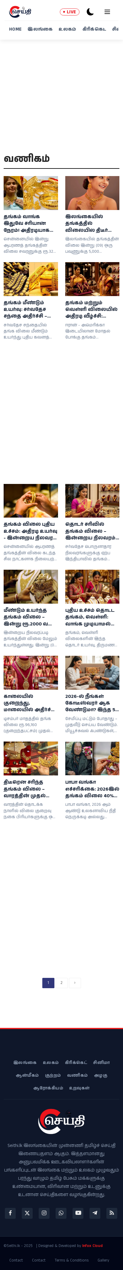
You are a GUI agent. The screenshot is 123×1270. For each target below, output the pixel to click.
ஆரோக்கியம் (48, 1088)
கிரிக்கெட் (94, 29)
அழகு (101, 1075)
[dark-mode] (90, 12)
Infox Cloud (92, 1246)
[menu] (107, 11)
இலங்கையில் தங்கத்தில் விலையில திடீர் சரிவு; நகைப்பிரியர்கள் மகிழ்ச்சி (87, 224)
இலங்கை (40, 29)
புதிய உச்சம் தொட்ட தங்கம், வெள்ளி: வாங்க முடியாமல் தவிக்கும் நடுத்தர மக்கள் (90, 617)
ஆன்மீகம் (27, 1075)
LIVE (69, 12)
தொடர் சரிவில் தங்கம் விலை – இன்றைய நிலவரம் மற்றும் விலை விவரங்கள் (90, 531)
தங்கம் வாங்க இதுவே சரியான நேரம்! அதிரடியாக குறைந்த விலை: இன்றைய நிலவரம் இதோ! (29, 224)
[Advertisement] (61, 100)
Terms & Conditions (72, 1260)
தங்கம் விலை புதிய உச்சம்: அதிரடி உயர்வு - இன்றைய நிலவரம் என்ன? (30, 531)
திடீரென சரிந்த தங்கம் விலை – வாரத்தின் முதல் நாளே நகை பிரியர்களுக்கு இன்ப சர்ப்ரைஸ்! (25, 789)
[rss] (111, 1213)
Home (15, 29)
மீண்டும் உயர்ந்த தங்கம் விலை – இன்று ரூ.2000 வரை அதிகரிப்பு (30, 617)
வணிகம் (77, 1075)
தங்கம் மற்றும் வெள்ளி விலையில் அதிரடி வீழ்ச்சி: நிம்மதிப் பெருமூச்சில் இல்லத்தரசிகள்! (91, 310)
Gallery (103, 1260)
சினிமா (101, 1063)
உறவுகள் (79, 1088)
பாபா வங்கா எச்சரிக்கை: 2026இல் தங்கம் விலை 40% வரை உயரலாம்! (92, 789)
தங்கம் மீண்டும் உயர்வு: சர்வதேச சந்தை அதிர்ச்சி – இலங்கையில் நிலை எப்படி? (25, 310)
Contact (16, 1260)
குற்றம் (53, 1075)
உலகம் (67, 29)
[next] (75, 983)
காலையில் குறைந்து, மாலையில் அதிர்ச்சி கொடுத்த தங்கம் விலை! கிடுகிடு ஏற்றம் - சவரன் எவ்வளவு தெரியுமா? (30, 703)
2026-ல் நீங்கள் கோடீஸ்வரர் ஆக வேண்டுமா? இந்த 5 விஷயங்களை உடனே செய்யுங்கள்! (91, 703)
